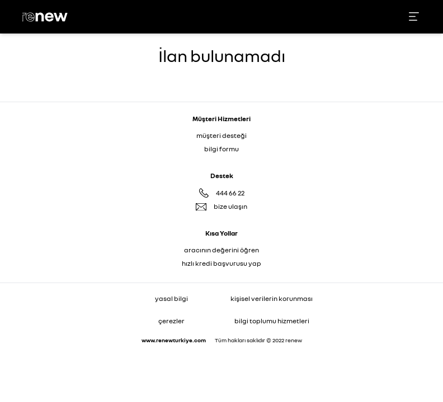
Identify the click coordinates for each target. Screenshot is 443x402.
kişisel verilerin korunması (271, 298)
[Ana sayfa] (46, 17)
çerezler (171, 321)
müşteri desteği (221, 135)
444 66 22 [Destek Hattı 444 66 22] (230, 193)
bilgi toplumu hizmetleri (271, 321)
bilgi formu (221, 149)
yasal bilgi (171, 298)
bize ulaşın (230, 206)
